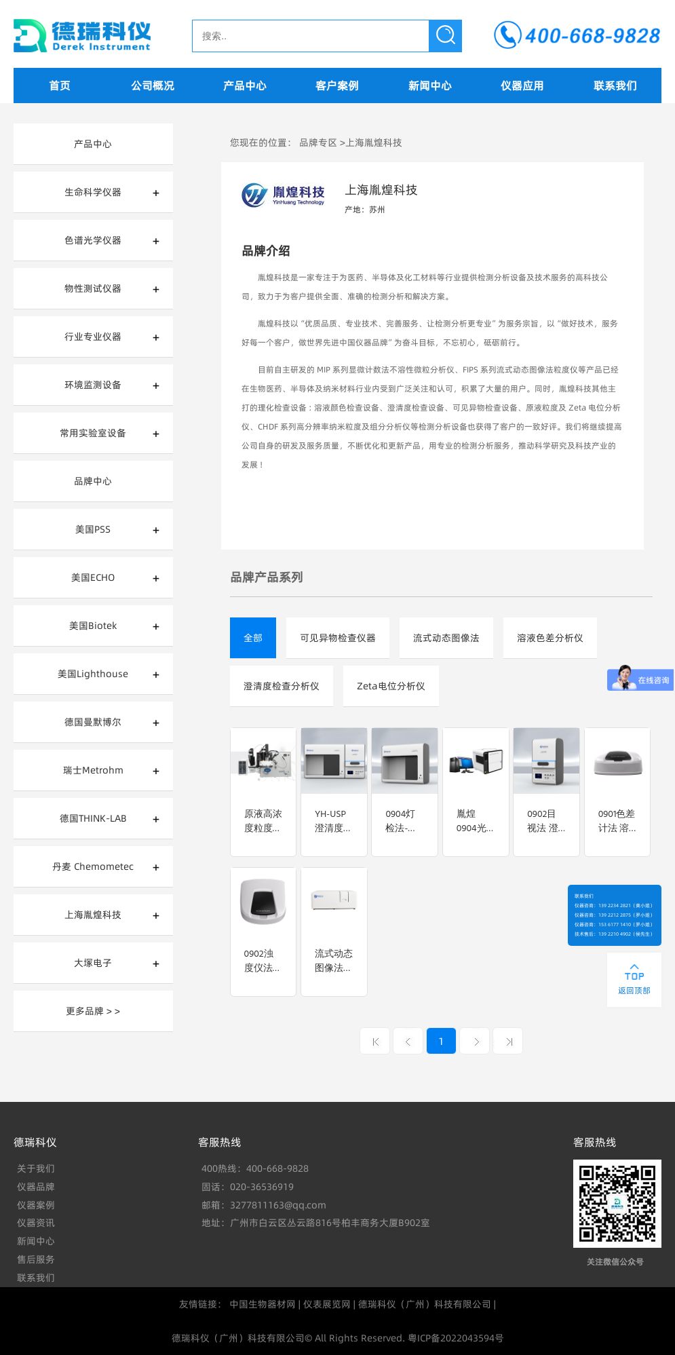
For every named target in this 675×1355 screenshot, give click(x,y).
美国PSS (93, 529)
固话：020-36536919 (247, 1187)
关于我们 (36, 1168)
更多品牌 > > (93, 1011)
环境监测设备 (92, 385)
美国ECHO (93, 577)
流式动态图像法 (446, 638)
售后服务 (36, 1259)
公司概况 (152, 85)
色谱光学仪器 (92, 240)
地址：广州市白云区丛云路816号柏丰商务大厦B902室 (315, 1222)
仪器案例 (36, 1205)
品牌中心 (93, 481)
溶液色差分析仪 (550, 638)
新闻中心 (430, 85)
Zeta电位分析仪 (391, 686)
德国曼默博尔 (92, 722)
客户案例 (337, 85)
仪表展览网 (327, 1304)
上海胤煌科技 (92, 914)
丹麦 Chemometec (93, 866)
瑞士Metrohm (93, 770)
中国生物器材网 (262, 1304)
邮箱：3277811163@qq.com (263, 1205)
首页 (60, 85)
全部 (253, 638)
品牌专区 (318, 142)
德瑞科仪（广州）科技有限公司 (424, 1304)
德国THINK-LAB (93, 818)
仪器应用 (522, 85)
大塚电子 (93, 963)
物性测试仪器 (92, 288)
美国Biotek (93, 625)
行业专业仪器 (92, 336)
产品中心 (245, 85)
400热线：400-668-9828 (255, 1168)
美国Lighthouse (93, 674)
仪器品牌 (36, 1187)
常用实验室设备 (93, 433)
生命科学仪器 (92, 192)
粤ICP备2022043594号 (456, 1338)
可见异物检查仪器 (338, 638)
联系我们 (615, 85)
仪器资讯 (36, 1222)
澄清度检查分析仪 (282, 686)
